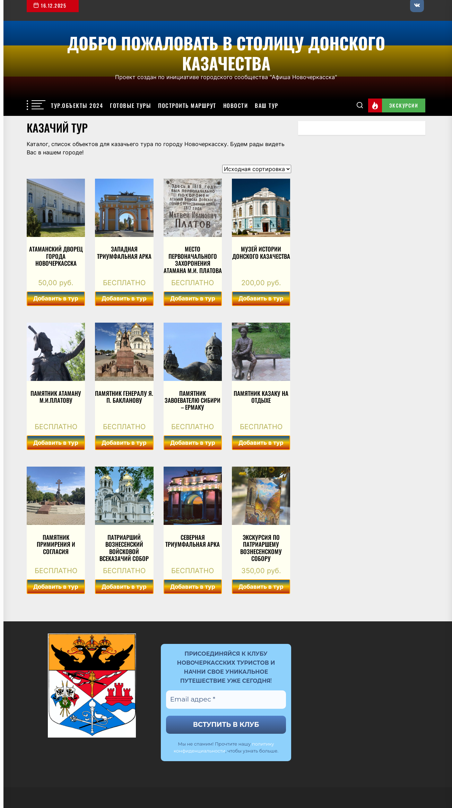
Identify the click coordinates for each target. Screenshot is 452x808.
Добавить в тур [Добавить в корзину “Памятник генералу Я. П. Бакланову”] (124, 442)
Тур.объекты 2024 (77, 105)
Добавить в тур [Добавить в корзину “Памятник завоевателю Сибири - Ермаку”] (192, 442)
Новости (235, 105)
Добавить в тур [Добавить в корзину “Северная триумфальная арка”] (192, 586)
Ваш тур (266, 105)
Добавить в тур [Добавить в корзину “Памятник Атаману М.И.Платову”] (55, 442)
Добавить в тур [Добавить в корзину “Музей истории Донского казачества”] (261, 298)
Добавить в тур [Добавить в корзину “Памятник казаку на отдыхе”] (261, 442)
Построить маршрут (187, 105)
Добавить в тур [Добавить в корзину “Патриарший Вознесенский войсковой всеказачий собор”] (124, 586)
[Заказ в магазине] (256, 169)
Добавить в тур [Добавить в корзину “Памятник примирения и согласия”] (55, 586)
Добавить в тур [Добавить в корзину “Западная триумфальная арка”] (124, 298)
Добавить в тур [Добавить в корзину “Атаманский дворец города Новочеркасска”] (55, 298)
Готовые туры (130, 105)
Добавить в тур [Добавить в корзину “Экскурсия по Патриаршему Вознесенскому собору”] (261, 586)
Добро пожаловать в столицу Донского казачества (226, 52)
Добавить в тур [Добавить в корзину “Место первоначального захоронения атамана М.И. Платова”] (192, 298)
